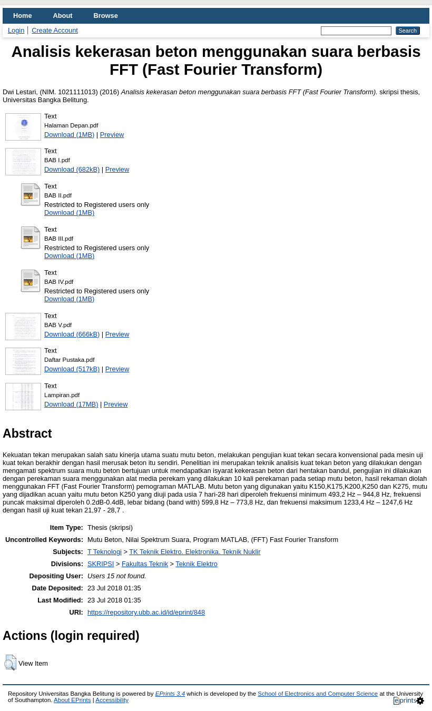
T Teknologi (104, 552)
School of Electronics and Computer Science (318, 693)
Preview (112, 135)
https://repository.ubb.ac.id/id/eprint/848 (146, 612)
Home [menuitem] (22, 15)
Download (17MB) (71, 404)
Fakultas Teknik (145, 564)
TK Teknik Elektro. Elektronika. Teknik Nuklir (194, 552)
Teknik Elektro (196, 564)
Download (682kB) (72, 169)
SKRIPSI (100, 564)
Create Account (55, 30)
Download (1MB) (69, 135)
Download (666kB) (72, 334)
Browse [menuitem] (106, 15)
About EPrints (72, 700)
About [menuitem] (63, 15)
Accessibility (112, 700)
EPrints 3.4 (170, 693)
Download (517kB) (72, 369)
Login (16, 30)
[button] (10, 662)
